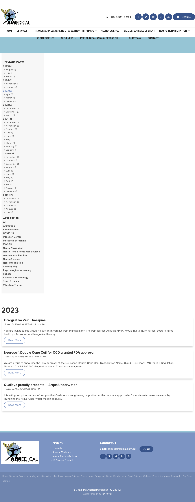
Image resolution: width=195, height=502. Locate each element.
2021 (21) (8, 119)
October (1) (11, 205)
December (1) (12, 108)
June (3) (10, 136)
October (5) (11, 129)
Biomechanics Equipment (139, 25)
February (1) (11, 146)
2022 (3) (7, 105)
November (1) (12, 83)
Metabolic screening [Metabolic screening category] (14, 240)
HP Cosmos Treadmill (63, 460)
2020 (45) (8, 153)
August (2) (11, 69)
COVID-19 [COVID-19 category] (8, 233)
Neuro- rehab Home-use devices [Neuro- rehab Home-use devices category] (21, 251)
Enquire (186, 11)
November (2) (12, 126)
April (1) (9, 94)
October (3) (11, 160)
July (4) (9, 132)
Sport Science (45, 32)
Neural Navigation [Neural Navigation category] (13, 248)
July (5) (9, 171)
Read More (45, 340)
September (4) (13, 164)
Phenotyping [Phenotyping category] (10, 266)
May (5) (9, 177)
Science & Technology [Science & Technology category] (15, 277)
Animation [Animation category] (9, 226)
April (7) (9, 181)
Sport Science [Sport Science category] (11, 281)
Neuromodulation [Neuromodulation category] (13, 262)
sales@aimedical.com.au (118, 448)
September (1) (12, 112)
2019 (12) (8, 195)
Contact (153, 32)
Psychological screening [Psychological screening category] (17, 270)
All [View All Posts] (4, 222)
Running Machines (62, 452)
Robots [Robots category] (7, 274)
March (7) (10, 184)
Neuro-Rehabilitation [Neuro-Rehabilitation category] (15, 255)
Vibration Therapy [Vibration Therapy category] (13, 285)
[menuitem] (5, 476)
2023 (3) (7, 90)
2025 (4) (7, 66)
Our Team (135, 32)
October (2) (11, 87)
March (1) (10, 76)
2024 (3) (7, 80)
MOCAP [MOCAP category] (7, 244)
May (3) (9, 139)
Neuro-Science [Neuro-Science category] (11, 259)
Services (22, 25)
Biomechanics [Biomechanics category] (11, 229)
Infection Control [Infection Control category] (12, 237)
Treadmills (57, 448)
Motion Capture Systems (65, 456)
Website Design (90, 494)
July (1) (9, 73)
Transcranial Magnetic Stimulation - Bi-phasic (64, 25)
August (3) (11, 167)
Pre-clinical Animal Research (99, 32)
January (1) (11, 101)
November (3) (12, 157)
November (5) (12, 202)
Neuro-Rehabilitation (173, 25)
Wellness (67, 32)
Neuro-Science (110, 25)
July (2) (9, 212)
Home (9, 25)
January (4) (11, 191)
